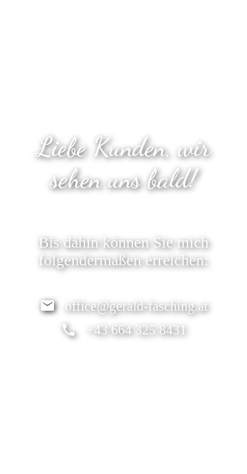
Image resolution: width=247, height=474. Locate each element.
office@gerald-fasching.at (136, 305)
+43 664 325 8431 (136, 329)
